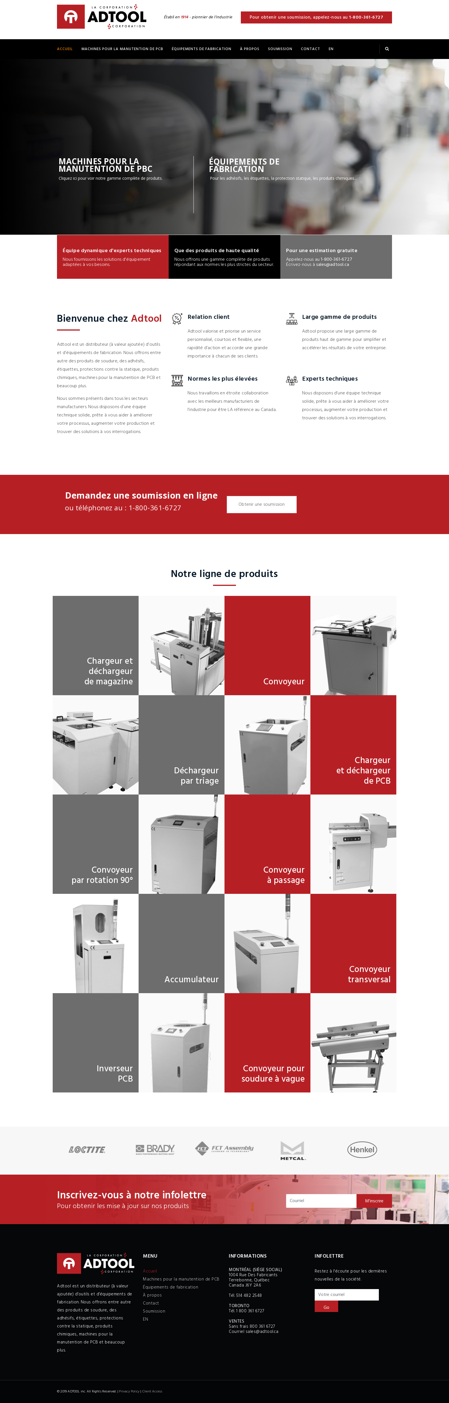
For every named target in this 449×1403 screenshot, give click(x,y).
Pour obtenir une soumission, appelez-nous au (316, 17)
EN (331, 49)
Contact (310, 49)
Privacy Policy (129, 1391)
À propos (249, 49)
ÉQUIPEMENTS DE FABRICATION (201, 49)
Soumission (280, 49)
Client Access (152, 1391)
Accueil (65, 49)
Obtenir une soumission (262, 504)
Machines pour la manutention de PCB (122, 49)
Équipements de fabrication (170, 1287)
